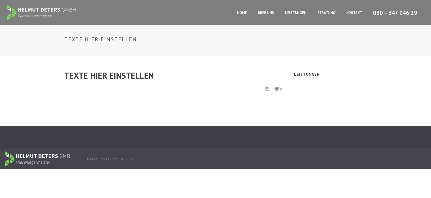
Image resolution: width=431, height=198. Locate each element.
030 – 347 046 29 (395, 13)
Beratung (326, 12)
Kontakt (354, 12)
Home (242, 12)
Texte (318, 51)
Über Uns (266, 12)
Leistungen (295, 12)
